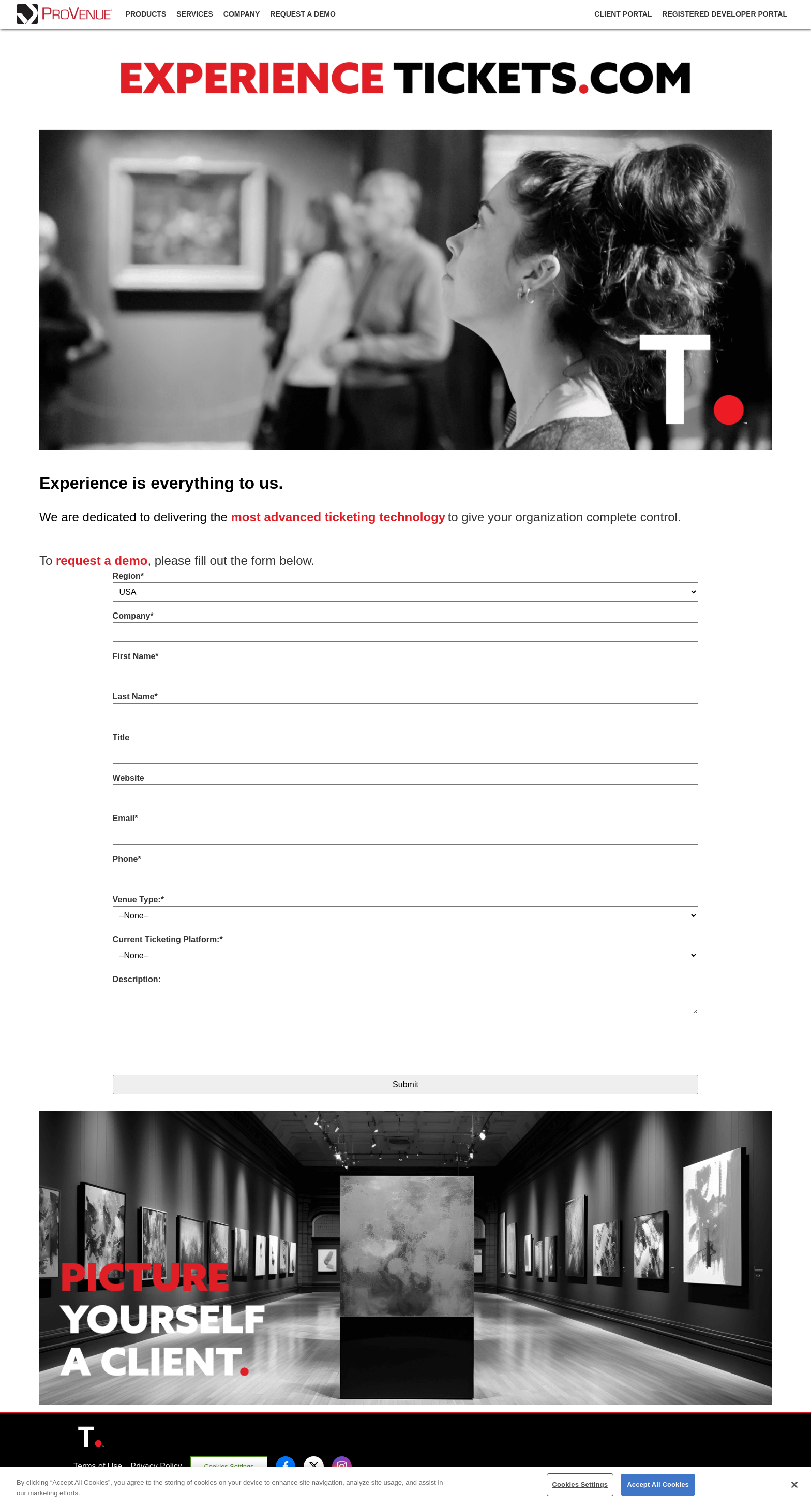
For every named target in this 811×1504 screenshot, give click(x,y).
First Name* (136, 656)
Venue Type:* (138, 899)
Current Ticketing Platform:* (168, 939)
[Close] (794, 1484)
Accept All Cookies (658, 1484)
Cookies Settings (228, 1466)
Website (128, 777)
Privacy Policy (156, 1466)
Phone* (127, 859)
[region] (405, 1485)
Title (121, 737)
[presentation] (191, 1046)
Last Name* (135, 696)
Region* (128, 576)
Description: (137, 979)
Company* (133, 615)
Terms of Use (97, 1466)
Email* (125, 818)
